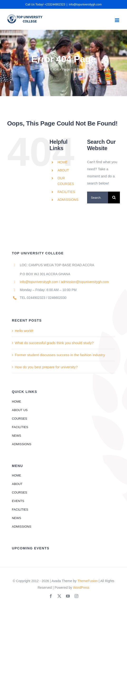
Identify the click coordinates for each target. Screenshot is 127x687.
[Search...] (97, 197)
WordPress (81, 587)
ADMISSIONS (67, 200)
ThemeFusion (87, 581)
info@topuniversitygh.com (85, 4)
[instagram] (76, 596)
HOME (62, 162)
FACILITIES (66, 192)
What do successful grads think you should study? (54, 343)
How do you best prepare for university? (46, 367)
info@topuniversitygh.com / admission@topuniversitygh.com (64, 282)
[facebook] (51, 596)
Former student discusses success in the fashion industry (60, 355)
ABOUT (63, 170)
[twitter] (59, 596)
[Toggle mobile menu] (117, 20)
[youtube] (68, 596)
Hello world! (24, 331)
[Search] (114, 197)
